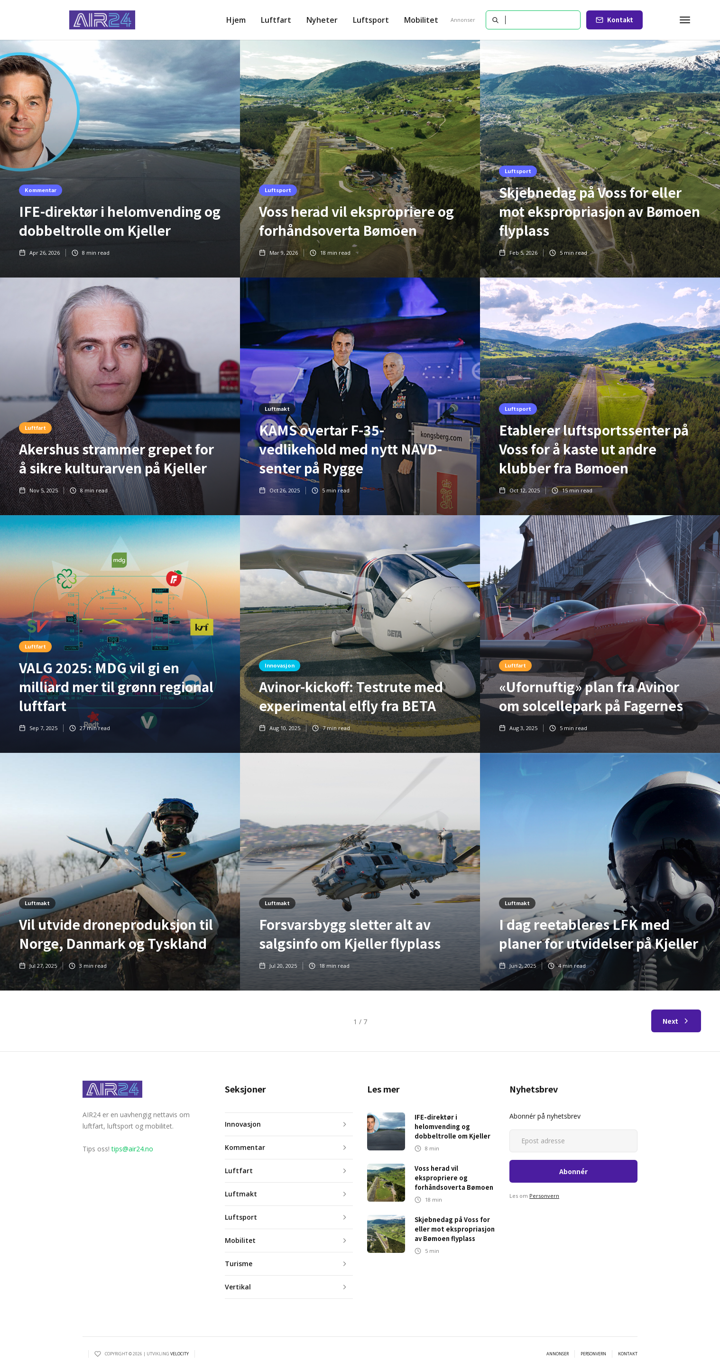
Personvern (544, 1195)
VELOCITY (179, 1354)
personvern (593, 1354)
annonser (557, 1354)
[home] (102, 20)
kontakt (627, 1354)
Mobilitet (421, 20)
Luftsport (371, 20)
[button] (276, 19)
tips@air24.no (132, 1148)
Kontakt (620, 19)
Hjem (236, 20)
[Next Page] (676, 1021)
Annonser (463, 19)
